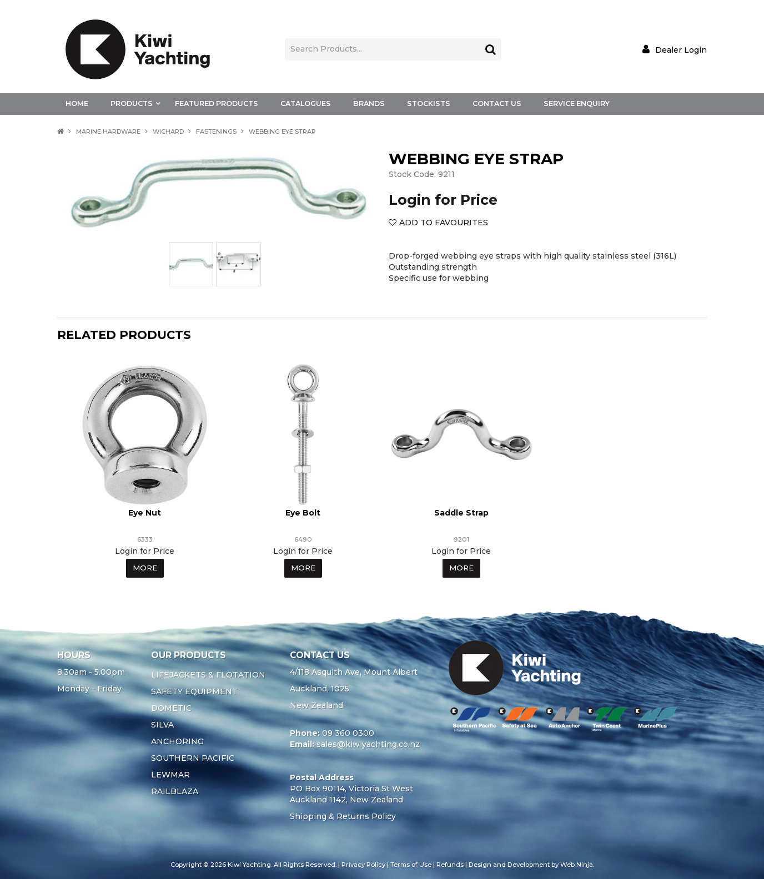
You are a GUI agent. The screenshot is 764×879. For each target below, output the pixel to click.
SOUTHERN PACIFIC (192, 757)
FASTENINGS (216, 131)
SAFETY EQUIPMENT (194, 691)
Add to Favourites (443, 223)
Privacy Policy (363, 864)
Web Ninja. (577, 864)
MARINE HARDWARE (108, 131)
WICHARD (168, 131)
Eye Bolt (302, 512)
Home (77, 103)
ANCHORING (177, 741)
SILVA (162, 724)
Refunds (450, 864)
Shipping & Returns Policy (343, 816)
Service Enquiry (577, 103)
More (145, 568)
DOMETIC (171, 708)
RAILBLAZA (174, 791)
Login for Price (443, 199)
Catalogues (305, 103)
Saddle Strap (461, 512)
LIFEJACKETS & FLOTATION (208, 674)
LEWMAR (170, 774)
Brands (369, 103)
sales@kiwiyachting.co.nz (368, 744)
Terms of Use (410, 864)
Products (131, 103)
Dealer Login (681, 49)
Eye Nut (144, 512)
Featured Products (216, 103)
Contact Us (497, 103)
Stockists (428, 103)
